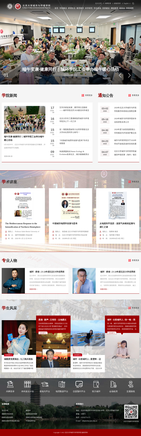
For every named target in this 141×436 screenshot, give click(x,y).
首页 (56, 8)
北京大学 (5, 410)
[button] (120, 75)
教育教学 (80, 8)
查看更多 (89, 95)
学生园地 (97, 8)
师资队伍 (71, 8)
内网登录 (108, 3)
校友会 (122, 8)
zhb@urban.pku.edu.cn (89, 421)
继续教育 (114, 8)
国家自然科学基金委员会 (11, 421)
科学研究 (89, 8)
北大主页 (98, 3)
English (126, 3)
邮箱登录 (117, 3)
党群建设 (106, 8)
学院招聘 (129, 8)
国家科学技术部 (7, 414)
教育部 (28, 410)
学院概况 (63, 8)
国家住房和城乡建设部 (34, 417)
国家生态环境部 (31, 414)
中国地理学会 (31, 421)
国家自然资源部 (7, 417)
